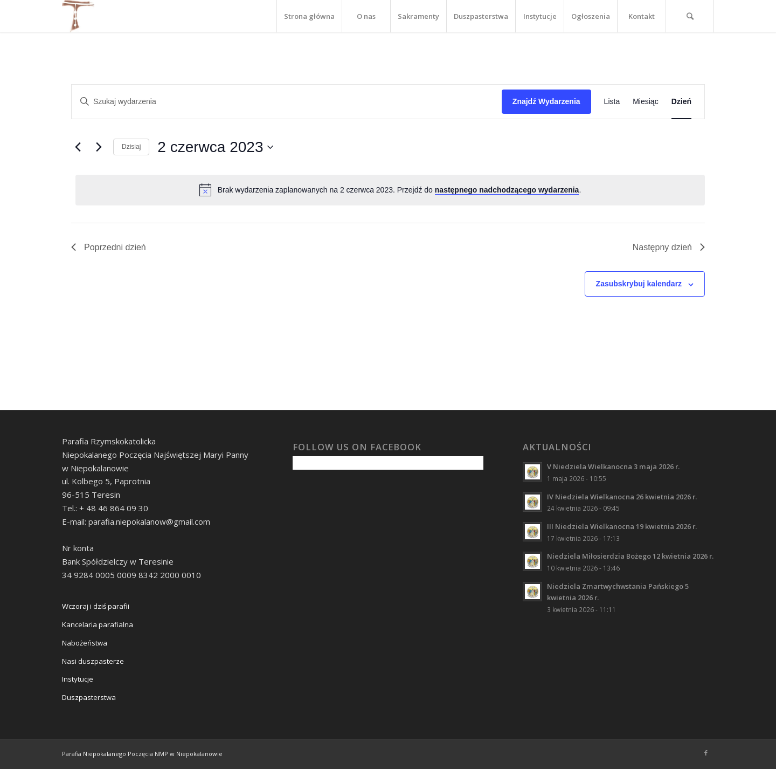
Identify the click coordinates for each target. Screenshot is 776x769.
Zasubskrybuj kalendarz (639, 283)
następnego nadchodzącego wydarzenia (507, 190)
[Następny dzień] (98, 147)
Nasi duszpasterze (93, 661)
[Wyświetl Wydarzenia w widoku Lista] (612, 102)
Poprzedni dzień (108, 247)
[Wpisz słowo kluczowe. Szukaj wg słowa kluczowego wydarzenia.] (287, 102)
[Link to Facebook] (706, 753)
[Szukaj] (690, 16)
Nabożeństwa (84, 643)
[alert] (390, 190)
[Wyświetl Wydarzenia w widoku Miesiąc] (645, 102)
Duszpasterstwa (89, 697)
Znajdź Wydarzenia (546, 101)
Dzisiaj (131, 146)
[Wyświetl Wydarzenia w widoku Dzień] (681, 102)
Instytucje (77, 679)
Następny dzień (669, 247)
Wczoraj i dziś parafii (95, 606)
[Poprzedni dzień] (77, 147)
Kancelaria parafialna (97, 624)
